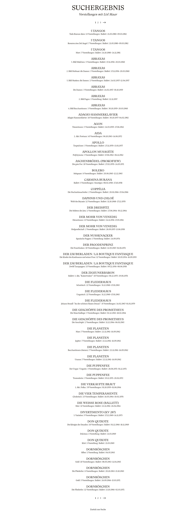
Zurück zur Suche (98, 509)
